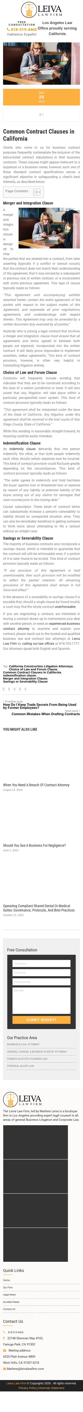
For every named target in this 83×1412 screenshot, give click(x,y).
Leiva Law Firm (16, 1380)
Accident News (11, 1299)
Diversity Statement (51, 1385)
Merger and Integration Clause (25, 677)
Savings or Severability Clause (25, 680)
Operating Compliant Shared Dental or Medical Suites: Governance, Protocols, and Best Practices (39, 907)
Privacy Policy (28, 1385)
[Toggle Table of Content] (34, 192)
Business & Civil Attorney (23, 1043)
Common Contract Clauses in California (32, 671)
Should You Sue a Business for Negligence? (34, 844)
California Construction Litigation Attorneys (41, 665)
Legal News (9, 1292)
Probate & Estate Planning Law (27, 1057)
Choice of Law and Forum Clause (33, 668)
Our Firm (8, 1284)
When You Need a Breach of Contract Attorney (36, 784)
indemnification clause (19, 674)
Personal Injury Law (20, 1065)
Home (6, 1277)
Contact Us (9, 1306)
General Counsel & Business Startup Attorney (37, 1050)
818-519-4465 (21, 28)
